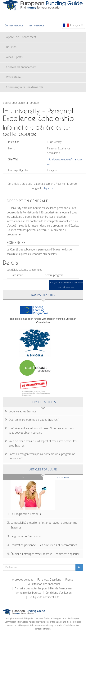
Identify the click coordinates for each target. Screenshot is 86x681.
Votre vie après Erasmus (22, 411)
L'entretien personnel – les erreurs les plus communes (44, 545)
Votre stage (13, 77)
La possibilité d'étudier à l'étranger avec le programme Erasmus (44, 525)
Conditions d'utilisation (59, 592)
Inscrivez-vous (36, 25)
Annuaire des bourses (28, 592)
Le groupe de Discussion (26, 536)
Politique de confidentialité (44, 597)
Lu (23, 477)
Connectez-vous (14, 25)
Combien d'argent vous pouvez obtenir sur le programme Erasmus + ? (42, 456)
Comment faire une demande (24, 87)
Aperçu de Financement (21, 37)
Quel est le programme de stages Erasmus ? (34, 419)
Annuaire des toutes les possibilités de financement (44, 588)
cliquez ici (48, 188)
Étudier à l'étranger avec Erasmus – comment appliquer (45, 554)
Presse (69, 579)
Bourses (11, 47)
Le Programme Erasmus (26, 514)
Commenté (69, 477)
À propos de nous (22, 579)
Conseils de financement (21, 67)
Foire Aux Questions (49, 579)
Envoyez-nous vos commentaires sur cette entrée (66, 285)
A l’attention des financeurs (44, 584)
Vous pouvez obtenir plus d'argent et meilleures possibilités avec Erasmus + (42, 443)
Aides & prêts (14, 57)
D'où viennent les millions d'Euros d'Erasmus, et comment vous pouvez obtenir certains (42, 430)
